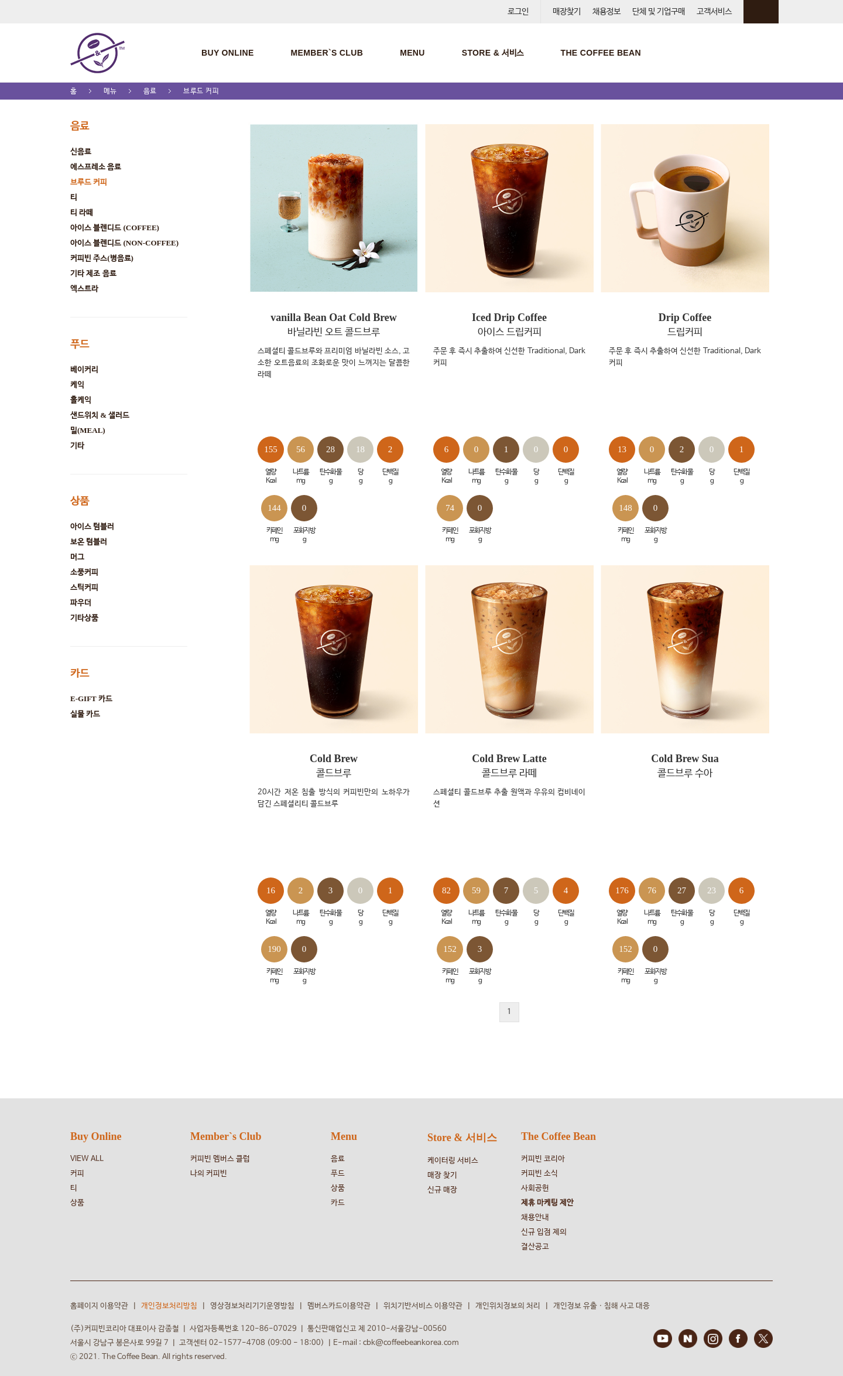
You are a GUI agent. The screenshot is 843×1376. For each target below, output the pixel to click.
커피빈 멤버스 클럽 (220, 1159)
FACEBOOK (738, 1338)
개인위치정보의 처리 (507, 1306)
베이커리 (84, 369)
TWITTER (763, 1338)
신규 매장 (442, 1190)
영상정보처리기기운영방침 (252, 1306)
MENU (412, 52)
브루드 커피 (201, 91)
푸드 (79, 344)
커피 (77, 1173)
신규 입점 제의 (544, 1232)
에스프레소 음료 (95, 166)
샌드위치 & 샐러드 (99, 415)
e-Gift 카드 (91, 698)
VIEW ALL (87, 1159)
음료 (150, 91)
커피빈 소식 (539, 1173)
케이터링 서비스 (452, 1160)
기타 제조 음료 (93, 273)
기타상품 (84, 617)
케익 (77, 384)
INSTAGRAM (713, 1338)
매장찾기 (567, 11)
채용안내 (535, 1217)
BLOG (687, 1338)
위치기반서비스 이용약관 (422, 1306)
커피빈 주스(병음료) (101, 258)
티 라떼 (81, 212)
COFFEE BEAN (97, 52)
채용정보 (606, 11)
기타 (77, 445)
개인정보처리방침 (169, 1306)
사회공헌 (535, 1188)
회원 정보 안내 (761, 11)
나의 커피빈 (208, 1173)
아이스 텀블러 (92, 526)
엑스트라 (84, 288)
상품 (79, 501)
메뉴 (110, 91)
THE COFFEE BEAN (600, 52)
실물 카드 (85, 713)
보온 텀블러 (88, 541)
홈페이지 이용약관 (99, 1306)
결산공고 (535, 1246)
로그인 (518, 11)
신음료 (80, 151)
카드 (79, 673)
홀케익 (80, 399)
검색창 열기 (767, 52)
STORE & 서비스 (493, 52)
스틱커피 (84, 587)
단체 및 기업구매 (658, 11)
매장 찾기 (442, 1175)
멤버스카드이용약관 (339, 1306)
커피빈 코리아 (543, 1159)
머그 (77, 556)
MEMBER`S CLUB (327, 52)
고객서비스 (714, 11)
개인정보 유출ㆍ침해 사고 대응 (601, 1306)
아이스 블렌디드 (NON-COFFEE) (124, 242)
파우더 (80, 602)
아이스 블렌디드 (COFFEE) (114, 227)
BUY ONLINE (227, 52)
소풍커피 (84, 572)
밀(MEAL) (87, 430)
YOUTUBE (662, 1338)
